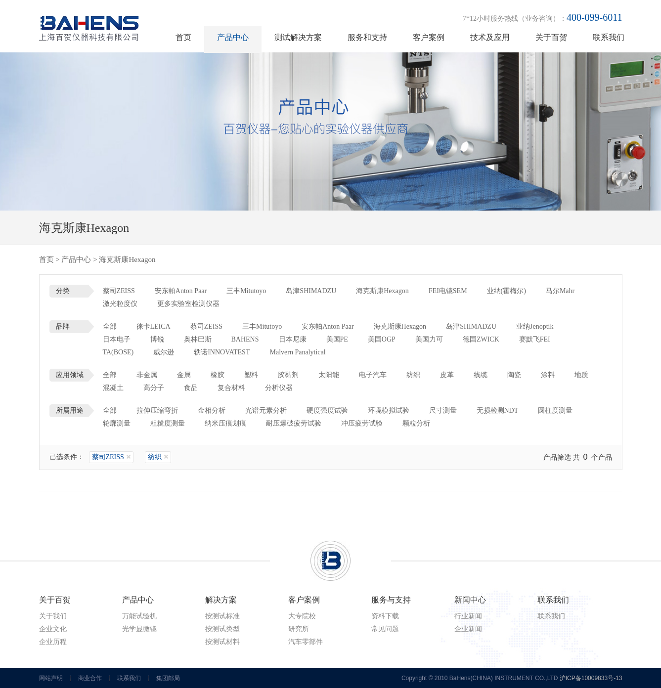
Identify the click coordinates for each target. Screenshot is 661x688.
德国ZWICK (481, 339)
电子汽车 (373, 375)
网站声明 (51, 678)
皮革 (447, 375)
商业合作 (90, 678)
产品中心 (233, 37)
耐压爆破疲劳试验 (293, 423)
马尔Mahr (560, 291)
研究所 (298, 629)
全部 (110, 326)
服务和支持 (367, 37)
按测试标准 (222, 616)
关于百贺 (551, 37)
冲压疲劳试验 (362, 423)
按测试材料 (222, 641)
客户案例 (428, 37)
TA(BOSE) (118, 352)
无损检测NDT (498, 410)
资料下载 (385, 616)
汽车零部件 (305, 641)
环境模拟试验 (388, 410)
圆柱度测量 (555, 410)
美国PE (337, 339)
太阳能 (328, 375)
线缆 (480, 375)
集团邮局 (168, 678)
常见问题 (385, 629)
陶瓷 (514, 375)
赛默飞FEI (534, 339)
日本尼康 (293, 339)
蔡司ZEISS (119, 291)
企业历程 (53, 641)
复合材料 (231, 387)
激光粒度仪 (120, 303)
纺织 (413, 375)
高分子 (153, 387)
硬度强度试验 (327, 410)
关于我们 (53, 616)
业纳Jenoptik (534, 326)
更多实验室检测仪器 (188, 303)
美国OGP (382, 339)
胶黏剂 (288, 375)
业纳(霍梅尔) (506, 291)
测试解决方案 (298, 37)
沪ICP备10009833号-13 (591, 678)
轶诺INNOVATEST (222, 352)
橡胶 (217, 375)
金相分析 (211, 410)
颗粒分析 (416, 423)
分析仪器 (279, 387)
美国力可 (429, 339)
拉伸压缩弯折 (157, 410)
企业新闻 (468, 629)
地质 (581, 375)
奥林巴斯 (198, 339)
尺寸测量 (443, 410)
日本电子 (117, 339)
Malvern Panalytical (297, 352)
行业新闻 (468, 616)
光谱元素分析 (266, 410)
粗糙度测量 (167, 423)
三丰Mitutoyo (246, 291)
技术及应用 (490, 37)
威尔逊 (163, 352)
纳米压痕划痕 (225, 423)
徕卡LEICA (153, 326)
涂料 (548, 375)
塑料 (251, 375)
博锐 (157, 339)
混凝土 (113, 387)
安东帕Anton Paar (181, 291)
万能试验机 (139, 616)
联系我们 (608, 37)
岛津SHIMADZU (311, 291)
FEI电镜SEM (448, 291)
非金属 (146, 375)
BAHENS (245, 339)
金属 (184, 375)
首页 (183, 37)
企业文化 (53, 629)
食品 (191, 387)
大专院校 (302, 616)
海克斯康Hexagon (382, 291)
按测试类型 (222, 629)
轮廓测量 (117, 423)
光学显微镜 (139, 629)
